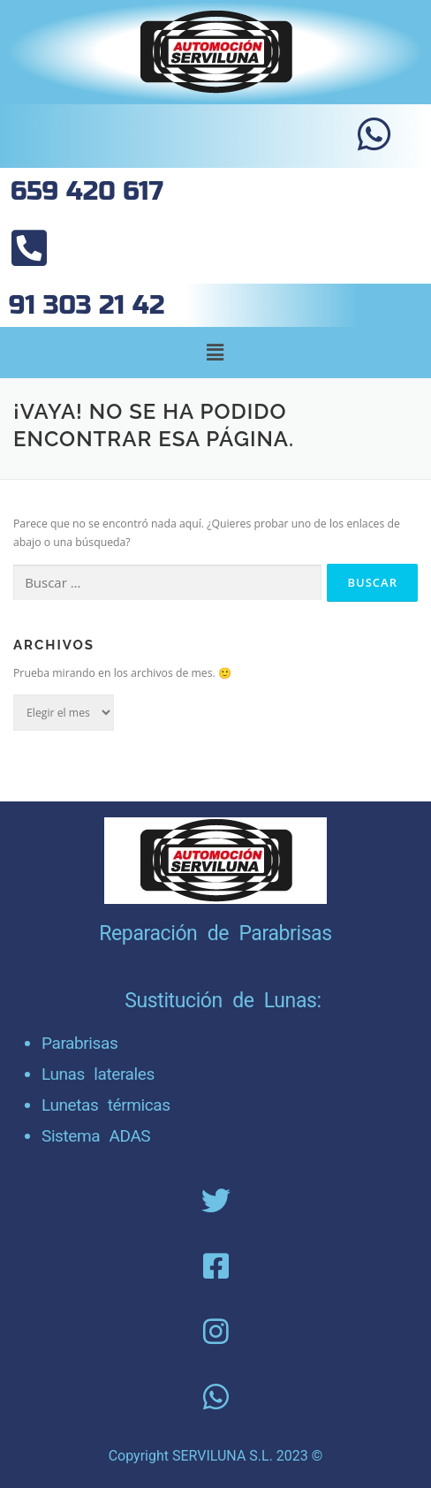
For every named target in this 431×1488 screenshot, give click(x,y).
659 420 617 (87, 191)
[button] (215, 352)
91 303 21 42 (86, 305)
